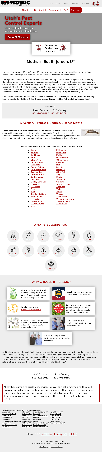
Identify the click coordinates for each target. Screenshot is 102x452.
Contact (85, 3)
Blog (66, 3)
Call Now (75, 10)
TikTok (73, 434)
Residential (40, 10)
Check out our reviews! (31, 309)
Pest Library (55, 3)
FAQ (66, 10)
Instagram (60, 434)
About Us (26, 10)
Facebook (46, 434)
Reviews (75, 3)
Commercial (55, 10)
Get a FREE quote (17, 37)
